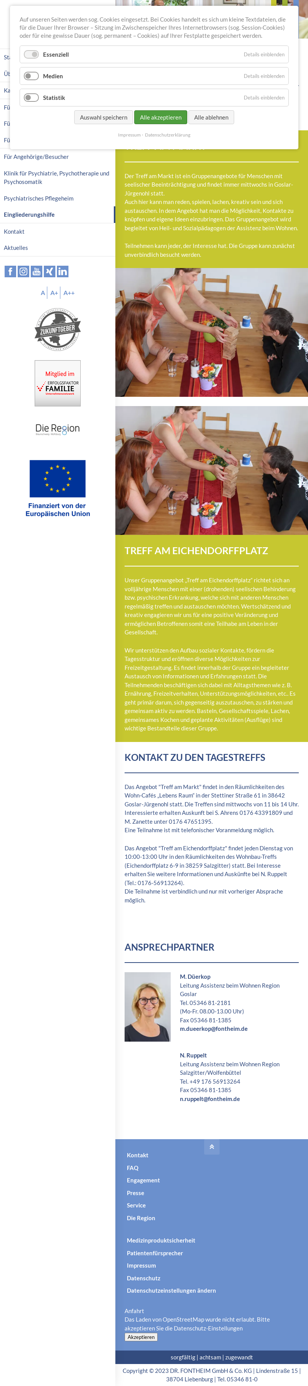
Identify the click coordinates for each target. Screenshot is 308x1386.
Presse (135, 1192)
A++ (69, 292)
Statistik (54, 97)
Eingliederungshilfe (29, 214)
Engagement (143, 1180)
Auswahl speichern (103, 117)
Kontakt (137, 1155)
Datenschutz (143, 1278)
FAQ (132, 1167)
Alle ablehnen (211, 117)
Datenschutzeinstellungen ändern (171, 1290)
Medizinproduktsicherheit (161, 1240)
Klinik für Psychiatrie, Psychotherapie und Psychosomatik (56, 177)
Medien (53, 76)
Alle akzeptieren (160, 117)
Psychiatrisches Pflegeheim (38, 198)
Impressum (141, 1265)
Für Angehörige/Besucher (36, 156)
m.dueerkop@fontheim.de (214, 1028)
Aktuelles (16, 247)
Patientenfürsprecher (155, 1252)
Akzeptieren (141, 1337)
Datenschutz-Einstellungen (208, 1328)
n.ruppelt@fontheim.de (210, 1098)
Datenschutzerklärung (167, 135)
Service (136, 1205)
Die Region (141, 1217)
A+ (54, 292)
